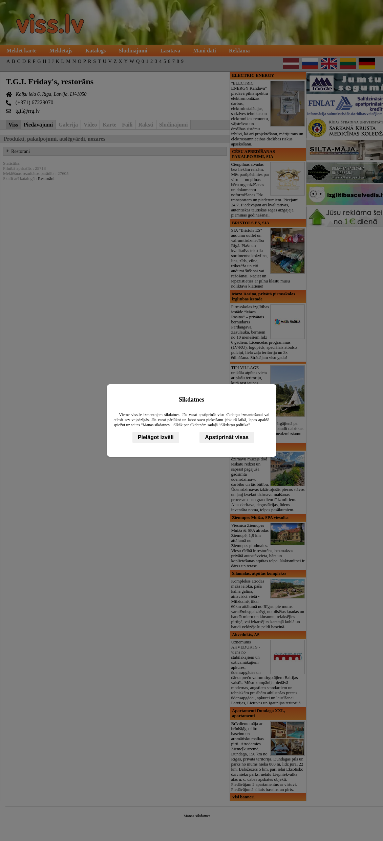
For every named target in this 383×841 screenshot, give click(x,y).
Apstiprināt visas (227, 437)
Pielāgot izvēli (156, 437)
